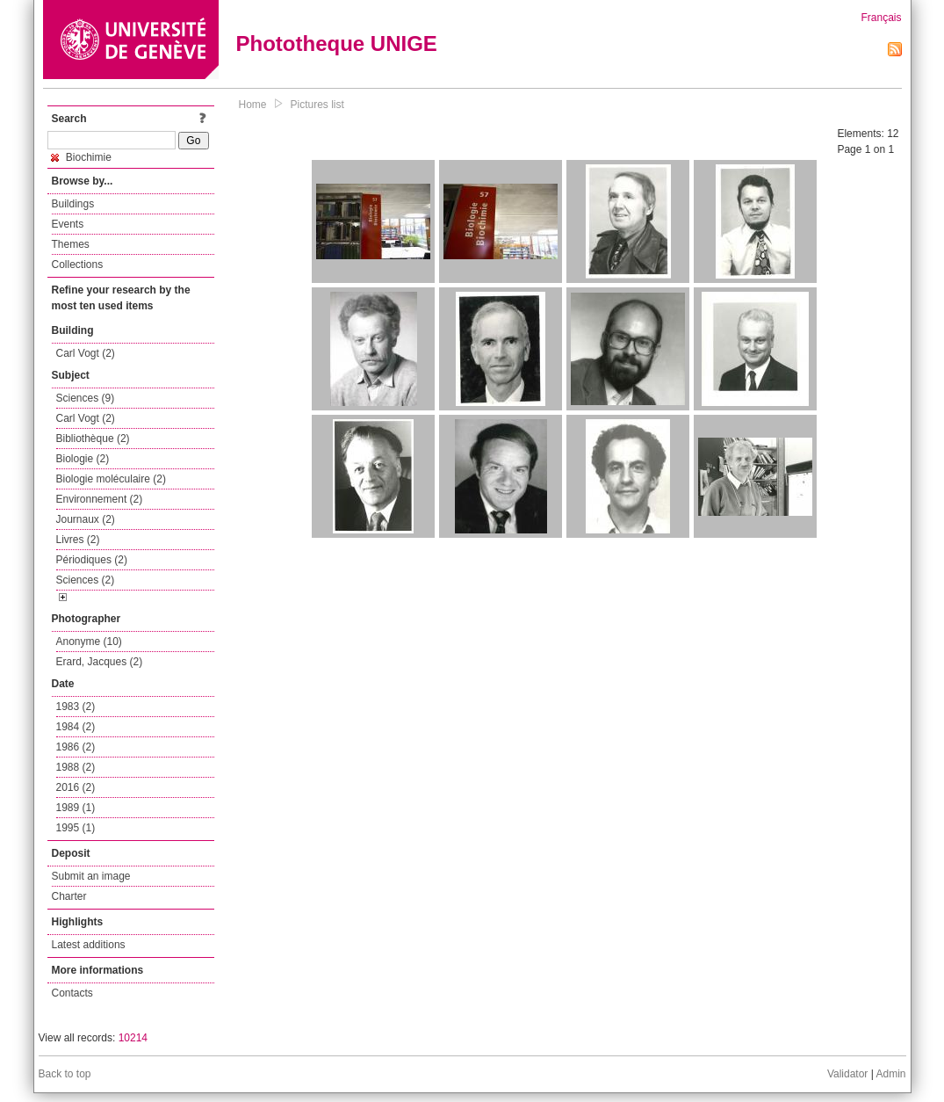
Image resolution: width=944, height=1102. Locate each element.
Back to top (65, 1074)
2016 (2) (76, 787)
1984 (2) (76, 727)
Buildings (73, 204)
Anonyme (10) (89, 641)
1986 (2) (76, 747)
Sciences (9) (85, 398)
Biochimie (81, 157)
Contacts (72, 993)
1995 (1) (76, 828)
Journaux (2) (85, 519)
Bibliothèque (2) (93, 438)
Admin (890, 1074)
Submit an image (91, 876)
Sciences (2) (85, 580)
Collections (78, 264)
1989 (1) (76, 807)
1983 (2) (76, 706)
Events (68, 224)
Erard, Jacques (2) (99, 662)
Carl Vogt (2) (85, 353)
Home (253, 104)
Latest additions (89, 945)
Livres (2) (78, 539)
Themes (71, 244)
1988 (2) (76, 767)
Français (881, 17)
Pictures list (317, 104)
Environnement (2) (99, 499)
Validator (847, 1074)
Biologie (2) (83, 459)
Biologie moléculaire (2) (111, 479)
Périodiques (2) (91, 560)
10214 (133, 1038)
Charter (69, 896)
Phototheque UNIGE (336, 43)
